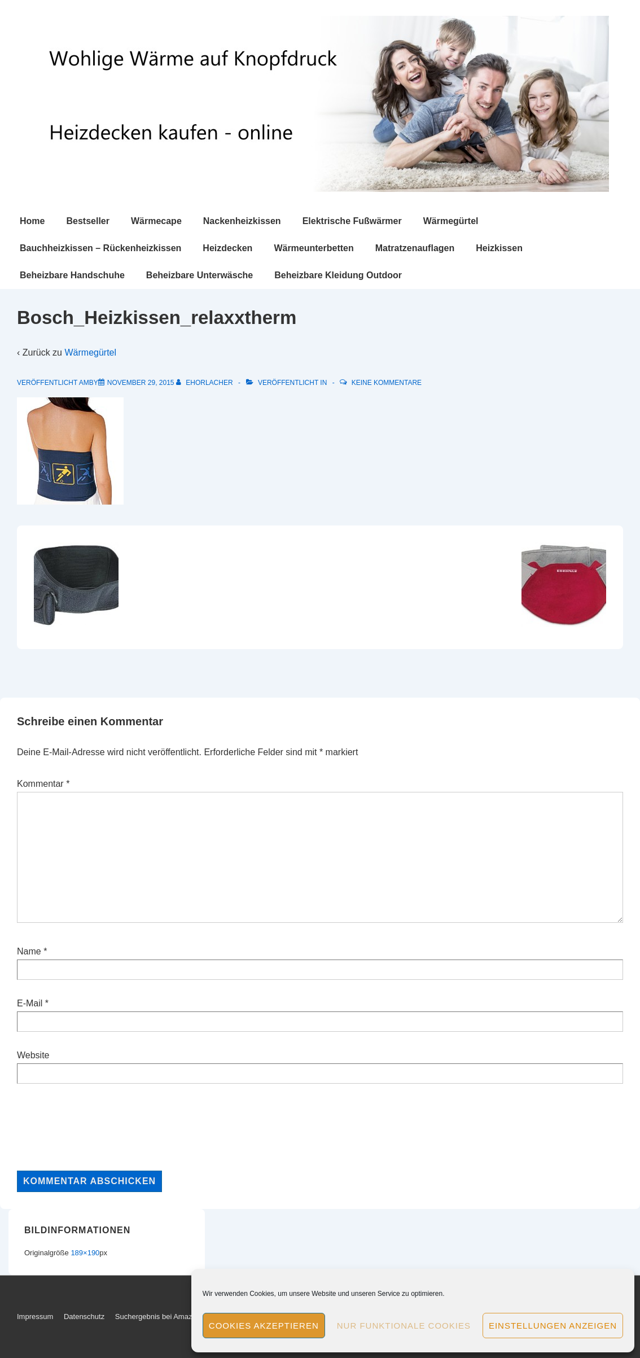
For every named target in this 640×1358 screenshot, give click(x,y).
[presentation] (103, 1127)
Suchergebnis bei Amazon (157, 1316)
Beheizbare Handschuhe (72, 275)
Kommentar (43, 783)
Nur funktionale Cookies (404, 1325)
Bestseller (87, 221)
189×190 (85, 1253)
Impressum (35, 1316)
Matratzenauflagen (414, 248)
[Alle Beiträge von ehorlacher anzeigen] (205, 383)
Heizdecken (227, 248)
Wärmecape (156, 221)
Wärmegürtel (451, 221)
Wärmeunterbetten (313, 248)
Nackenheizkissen (242, 221)
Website (33, 1055)
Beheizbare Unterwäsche (199, 275)
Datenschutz (84, 1316)
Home (32, 221)
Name (29, 951)
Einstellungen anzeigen (553, 1325)
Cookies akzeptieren (264, 1325)
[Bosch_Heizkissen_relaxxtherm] (140, 383)
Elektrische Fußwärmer (352, 221)
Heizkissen (499, 248)
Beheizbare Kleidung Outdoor (338, 275)
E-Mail (29, 1003)
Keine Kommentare (387, 383)
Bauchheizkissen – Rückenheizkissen (100, 248)
